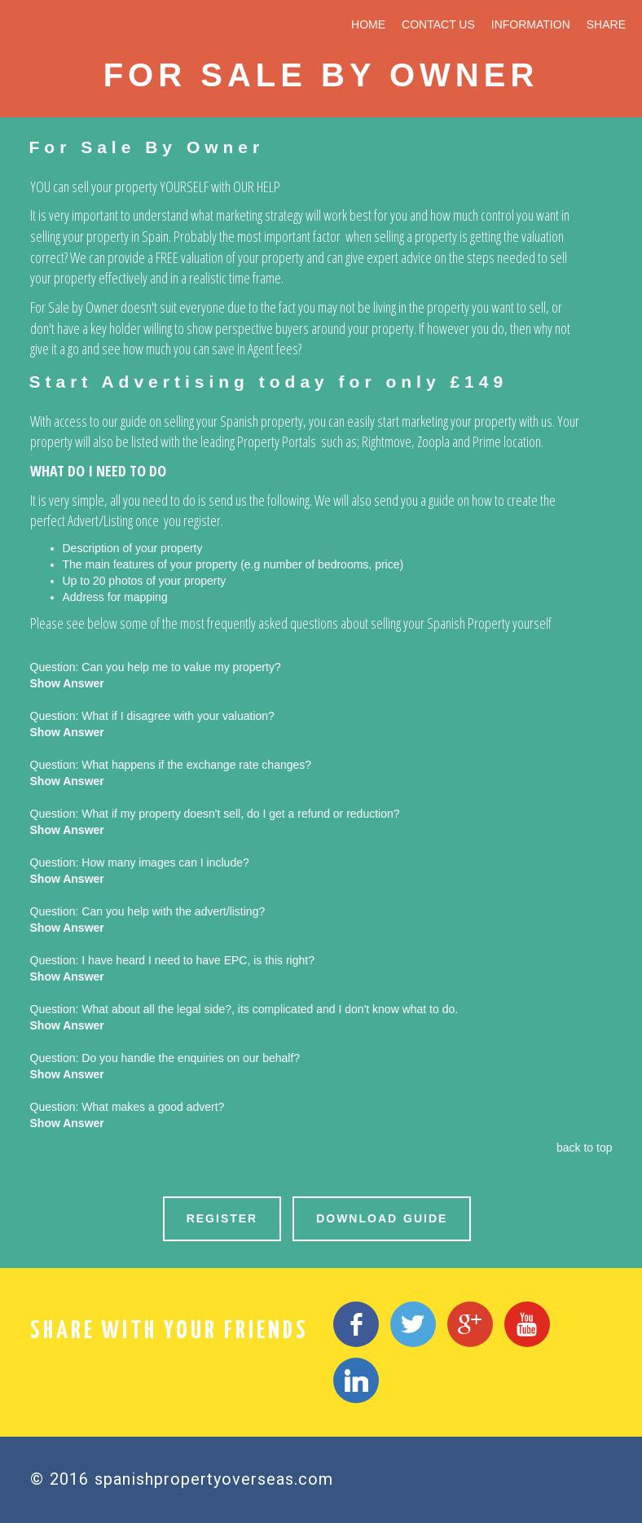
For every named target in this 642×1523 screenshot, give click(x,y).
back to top (584, 1147)
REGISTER (222, 1218)
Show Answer (67, 683)
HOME (368, 24)
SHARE (606, 24)
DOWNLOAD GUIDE (381, 1218)
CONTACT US (438, 24)
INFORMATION (530, 24)
